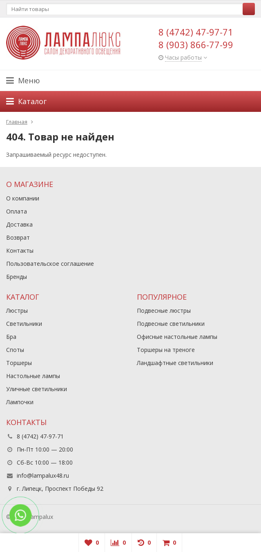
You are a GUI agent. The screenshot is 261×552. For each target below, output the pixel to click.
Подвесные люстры (164, 310)
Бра (11, 337)
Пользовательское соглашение (50, 263)
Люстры (17, 310)
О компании (22, 198)
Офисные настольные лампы (177, 337)
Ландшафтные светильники (175, 363)
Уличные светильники (36, 389)
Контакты (19, 250)
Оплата (16, 211)
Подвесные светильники (171, 323)
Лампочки (19, 402)
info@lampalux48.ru (43, 475)
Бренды (16, 276)
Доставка (19, 224)
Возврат (18, 237)
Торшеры (19, 363)
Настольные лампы (33, 376)
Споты (15, 350)
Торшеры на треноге (166, 350)
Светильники (24, 323)
